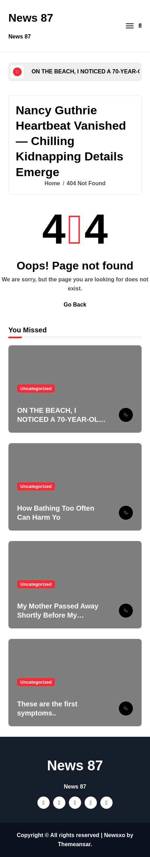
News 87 (30, 18)
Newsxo (114, 835)
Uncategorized (36, 388)
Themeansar (74, 844)
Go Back (75, 305)
